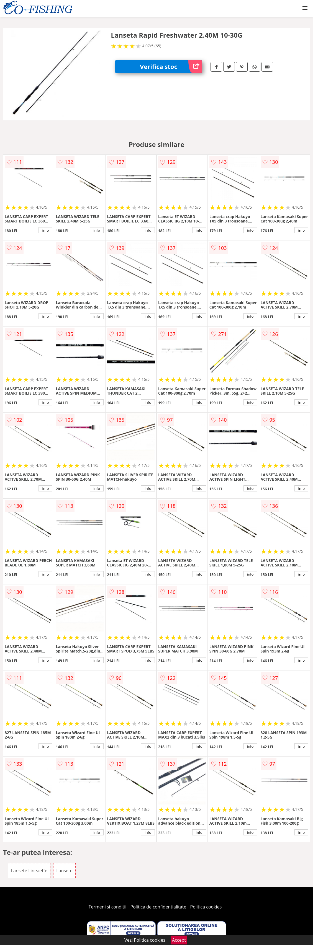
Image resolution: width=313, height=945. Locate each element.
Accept (179, 940)
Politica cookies (206, 907)
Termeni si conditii (108, 907)
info (45, 230)
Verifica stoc (171, 66)
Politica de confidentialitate (158, 907)
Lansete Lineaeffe (29, 871)
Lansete (64, 871)
